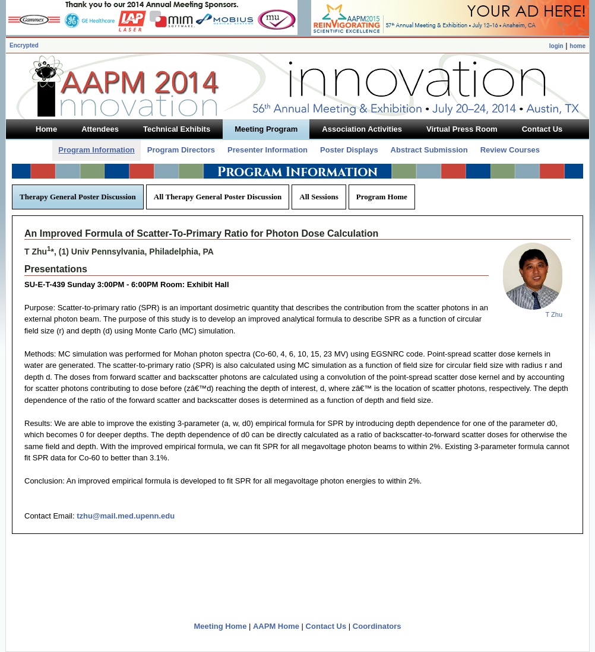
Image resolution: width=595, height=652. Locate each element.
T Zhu (553, 314)
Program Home (381, 196)
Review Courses (510, 149)
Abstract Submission (429, 149)
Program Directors (181, 149)
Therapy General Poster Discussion (78, 196)
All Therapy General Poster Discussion (217, 196)
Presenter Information (267, 149)
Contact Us (326, 626)
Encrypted (24, 45)
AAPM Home (276, 626)
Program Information (96, 149)
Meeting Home (220, 626)
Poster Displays (349, 149)
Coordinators (377, 626)
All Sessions (318, 196)
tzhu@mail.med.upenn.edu (126, 515)
